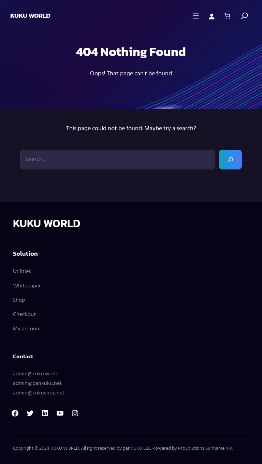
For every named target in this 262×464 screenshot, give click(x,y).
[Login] (211, 15)
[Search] (244, 16)
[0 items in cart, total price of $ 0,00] (227, 16)
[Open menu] (196, 16)
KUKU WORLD (30, 15)
